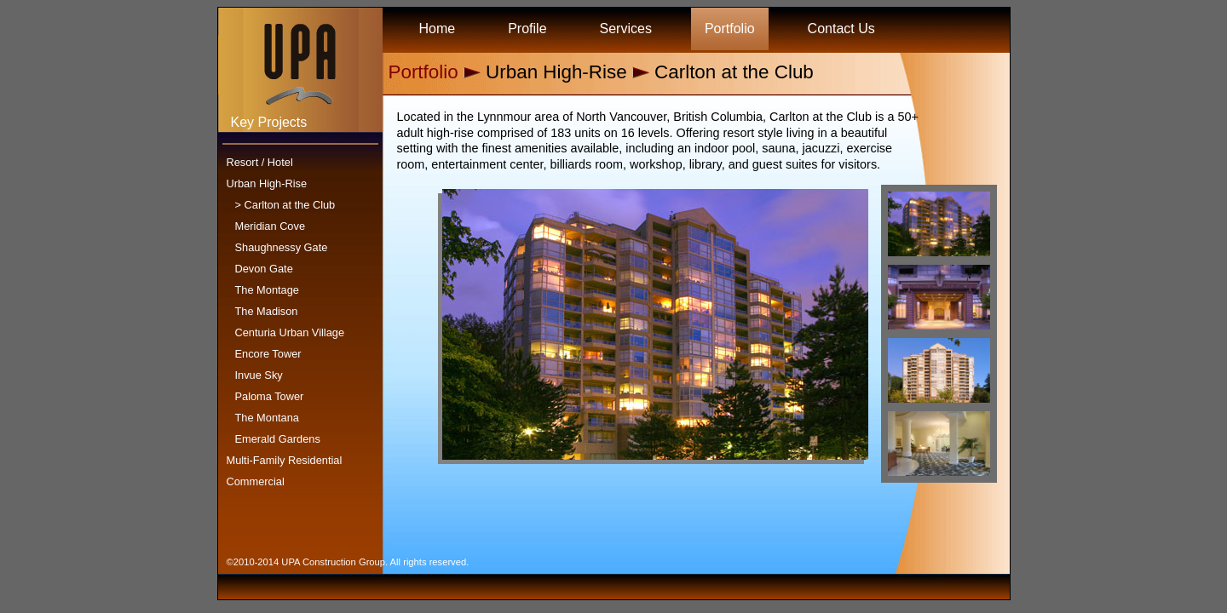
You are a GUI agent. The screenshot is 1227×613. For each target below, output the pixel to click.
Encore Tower (268, 353)
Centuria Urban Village (290, 332)
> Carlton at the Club (285, 204)
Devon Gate (264, 268)
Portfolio (730, 28)
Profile (527, 28)
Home (437, 28)
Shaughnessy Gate (281, 247)
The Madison (266, 311)
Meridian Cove (270, 226)
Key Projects (269, 122)
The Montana (267, 417)
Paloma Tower (269, 396)
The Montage (267, 290)
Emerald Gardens (277, 439)
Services (626, 28)
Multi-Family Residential (285, 460)
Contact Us (841, 28)
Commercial (256, 481)
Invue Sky (259, 375)
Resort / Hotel (260, 162)
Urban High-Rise (267, 183)
